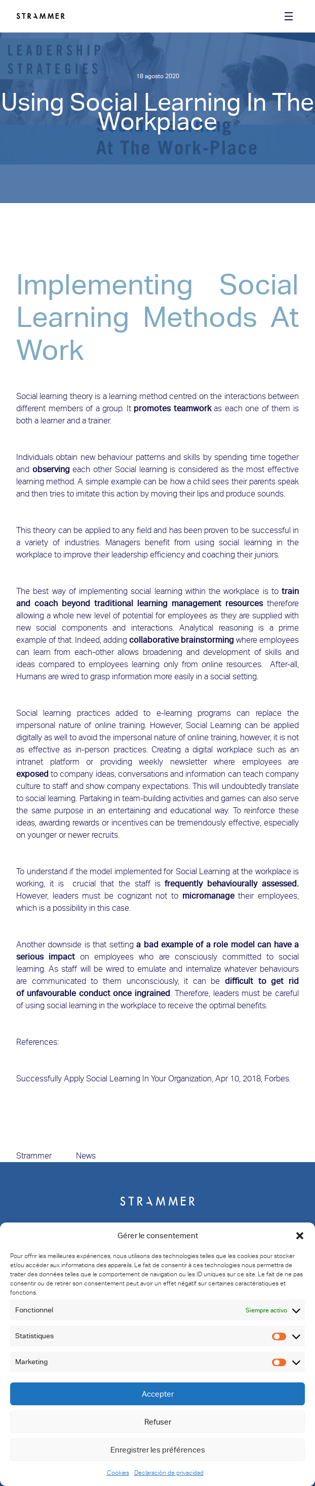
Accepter (158, 1394)
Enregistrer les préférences (157, 1450)
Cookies (118, 1472)
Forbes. (277, 1078)
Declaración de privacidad (169, 1472)
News (86, 1156)
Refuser (157, 1422)
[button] (300, 1236)
